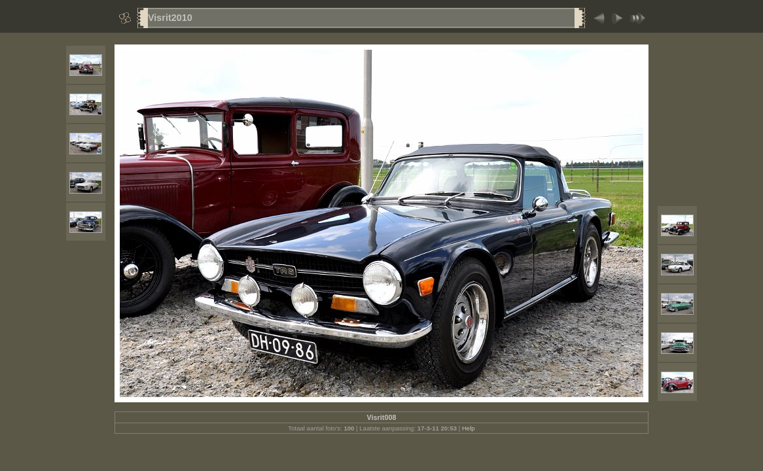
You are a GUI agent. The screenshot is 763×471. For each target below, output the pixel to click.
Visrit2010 (170, 17)
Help (468, 428)
